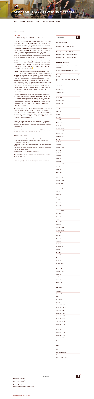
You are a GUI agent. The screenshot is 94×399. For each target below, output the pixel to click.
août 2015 (58, 166)
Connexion (58, 349)
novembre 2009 (60, 266)
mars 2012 (58, 219)
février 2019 (59, 122)
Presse (58, 302)
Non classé (59, 299)
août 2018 (58, 139)
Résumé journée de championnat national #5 (66, 54)
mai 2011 (58, 235)
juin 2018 (58, 141)
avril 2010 (58, 252)
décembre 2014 (60, 175)
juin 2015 (58, 169)
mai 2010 (58, 249)
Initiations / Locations (48, 21)
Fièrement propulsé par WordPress (21, 395)
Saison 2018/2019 (60, 335)
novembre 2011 (60, 230)
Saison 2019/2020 (60, 338)
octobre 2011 (59, 232)
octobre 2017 (59, 150)
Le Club (38, 21)
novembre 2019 (60, 103)
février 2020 (59, 95)
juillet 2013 (58, 194)
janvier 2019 (59, 125)
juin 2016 (58, 158)
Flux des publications (61, 352)
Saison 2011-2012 (60, 316)
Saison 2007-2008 (60, 305)
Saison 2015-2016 (60, 327)
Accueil (15, 21)
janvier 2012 (59, 224)
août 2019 (58, 108)
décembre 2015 (60, 164)
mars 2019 (58, 119)
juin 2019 (58, 111)
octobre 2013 (59, 186)
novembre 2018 (60, 131)
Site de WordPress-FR (61, 357)
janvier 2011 (59, 244)
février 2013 (59, 208)
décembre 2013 (60, 180)
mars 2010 (59, 254)
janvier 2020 (59, 97)
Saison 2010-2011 (60, 313)
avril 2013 (58, 202)
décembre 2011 (60, 227)
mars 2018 (58, 144)
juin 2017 (58, 153)
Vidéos (58, 340)
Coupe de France (60, 293)
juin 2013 (58, 197)
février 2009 (59, 268)
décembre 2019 (60, 100)
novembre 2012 (60, 210)
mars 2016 (58, 161)
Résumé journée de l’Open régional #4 (65, 51)
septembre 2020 (60, 92)
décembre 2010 (60, 246)
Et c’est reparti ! (60, 49)
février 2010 (59, 257)
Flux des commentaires (61, 355)
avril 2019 (58, 117)
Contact (58, 21)
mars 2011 (58, 241)
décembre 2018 (60, 128)
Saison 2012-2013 (60, 318)
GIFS (57, 296)
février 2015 (59, 172)
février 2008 (59, 282)
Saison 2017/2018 (60, 332)
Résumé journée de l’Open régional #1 (65, 46)
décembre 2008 (60, 271)
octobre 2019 (59, 106)
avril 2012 (58, 216)
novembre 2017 (60, 147)
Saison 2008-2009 (61, 307)
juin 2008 (58, 274)
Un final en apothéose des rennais (28, 37)
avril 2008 (58, 279)
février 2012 (59, 221)
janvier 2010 (59, 260)
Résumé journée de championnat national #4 (66, 57)
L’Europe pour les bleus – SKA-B (63, 79)
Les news (22, 21)
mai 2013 (58, 199)
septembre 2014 (60, 177)
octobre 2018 (59, 133)
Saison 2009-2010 (60, 310)
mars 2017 (58, 155)
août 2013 (58, 191)
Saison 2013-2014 (60, 321)
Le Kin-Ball (30, 21)
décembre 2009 (60, 263)
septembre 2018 (60, 136)
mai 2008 (58, 277)
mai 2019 (58, 114)
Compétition (59, 291)
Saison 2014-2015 (60, 324)
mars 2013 (58, 205)
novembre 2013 (60, 183)
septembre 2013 (60, 188)
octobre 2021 (59, 89)
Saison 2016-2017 (60, 329)
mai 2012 (58, 213)
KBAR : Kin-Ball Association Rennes (44, 11)
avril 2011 (58, 238)
